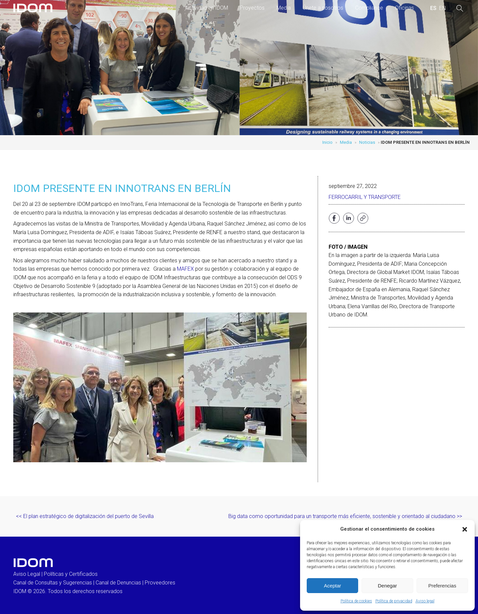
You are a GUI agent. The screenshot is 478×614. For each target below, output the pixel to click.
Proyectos (252, 8)
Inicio (327, 142)
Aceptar (332, 585)
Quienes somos (155, 8)
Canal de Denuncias (118, 582)
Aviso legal (425, 601)
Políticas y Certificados (71, 574)
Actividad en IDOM (206, 8)
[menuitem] (433, 8)
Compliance (369, 8)
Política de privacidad (393, 601)
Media (284, 8)
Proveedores (160, 582)
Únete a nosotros (323, 8)
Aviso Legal (26, 574)
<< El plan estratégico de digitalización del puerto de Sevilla (85, 516)
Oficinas (404, 8)
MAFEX (185, 269)
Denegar (387, 585)
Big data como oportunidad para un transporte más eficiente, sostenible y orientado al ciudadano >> (345, 516)
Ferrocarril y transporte (365, 197)
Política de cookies (356, 601)
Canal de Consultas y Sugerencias (52, 582)
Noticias (367, 142)
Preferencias (442, 585)
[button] (464, 529)
